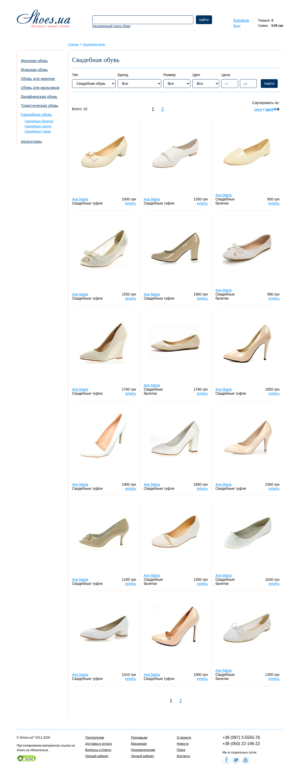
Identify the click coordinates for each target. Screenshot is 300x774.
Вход (236, 26)
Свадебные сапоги (38, 126)
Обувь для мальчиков (40, 87)
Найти (269, 84)
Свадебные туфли (38, 131)
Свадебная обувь (36, 114)
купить (130, 203)
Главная (73, 44)
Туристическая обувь (39, 105)
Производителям (143, 750)
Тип (75, 75)
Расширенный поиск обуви (111, 26)
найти (204, 20)
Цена (225, 75)
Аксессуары (31, 141)
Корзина (241, 20)
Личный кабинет (96, 756)
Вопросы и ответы (98, 750)
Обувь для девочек (38, 78)
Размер (169, 75)
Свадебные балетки (39, 121)
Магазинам (139, 744)
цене (258, 109)
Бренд (123, 75)
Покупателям (94, 737)
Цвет (196, 75)
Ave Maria (80, 199)
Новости (182, 744)
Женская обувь (34, 60)
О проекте (184, 737)
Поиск (181, 750)
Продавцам (139, 737)
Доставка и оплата (98, 744)
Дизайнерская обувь (39, 96)
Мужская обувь (34, 69)
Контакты (183, 756)
